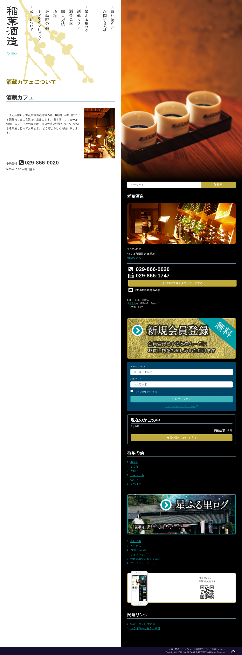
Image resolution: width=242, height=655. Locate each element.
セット (134, 479)
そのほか (135, 483)
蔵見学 (132, 303)
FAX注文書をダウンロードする (182, 283)
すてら (134, 466)
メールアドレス (137, 366)
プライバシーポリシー (143, 563)
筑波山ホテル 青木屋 (143, 623)
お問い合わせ (138, 550)
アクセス (135, 545)
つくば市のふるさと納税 (145, 628)
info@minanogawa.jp (147, 289)
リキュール (137, 475)
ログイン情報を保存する (145, 391)
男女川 (134, 462)
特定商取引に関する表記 (145, 558)
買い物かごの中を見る (181, 437)
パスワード (135, 379)
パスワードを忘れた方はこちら (181, 406)
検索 (218, 184)
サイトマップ (138, 554)
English (12, 54)
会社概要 (135, 541)
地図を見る (134, 258)
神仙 (133, 470)
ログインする (181, 399)
